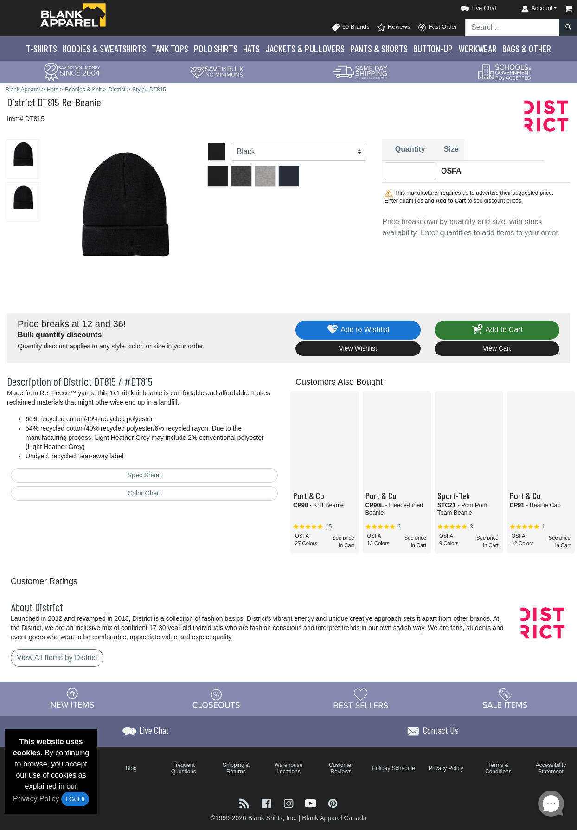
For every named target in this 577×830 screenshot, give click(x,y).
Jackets (305, 48)
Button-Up (433, 48)
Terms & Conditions (498, 768)
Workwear (477, 48)
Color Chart (144, 493)
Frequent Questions (183, 768)
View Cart (497, 348)
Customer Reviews (341, 768)
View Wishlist (358, 348)
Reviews (393, 27)
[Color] (299, 152)
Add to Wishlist (358, 330)
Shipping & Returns (236, 768)
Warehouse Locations (289, 768)
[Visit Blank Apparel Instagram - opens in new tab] (289, 803)
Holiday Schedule (393, 768)
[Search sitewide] (512, 27)
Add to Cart (497, 330)
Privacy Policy (36, 799)
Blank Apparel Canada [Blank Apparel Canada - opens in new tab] (334, 818)
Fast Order (437, 27)
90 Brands (350, 27)
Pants (379, 48)
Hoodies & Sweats (104, 48)
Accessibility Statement (551, 768)
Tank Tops (170, 48)
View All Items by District (57, 658)
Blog (131, 768)
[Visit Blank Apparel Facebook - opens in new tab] (267, 803)
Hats (251, 48)
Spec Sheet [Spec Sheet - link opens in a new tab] (144, 475)
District (21, 102)
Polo (215, 48)
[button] (469, 6)
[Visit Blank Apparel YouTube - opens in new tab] (312, 803)
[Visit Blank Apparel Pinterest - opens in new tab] (333, 803)
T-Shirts (41, 48)
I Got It (75, 799)
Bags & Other (526, 48)
